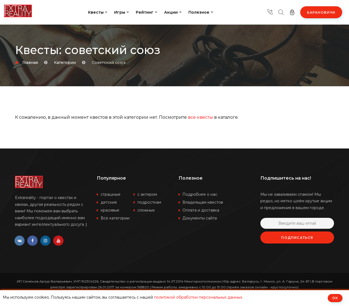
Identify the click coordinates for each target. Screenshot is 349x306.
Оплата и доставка (200, 210)
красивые (110, 210)
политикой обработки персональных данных (198, 297)
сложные (146, 210)
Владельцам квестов (202, 202)
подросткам (149, 202)
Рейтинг (145, 12)
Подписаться (297, 238)
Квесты (96, 12)
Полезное (198, 12)
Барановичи (321, 12)
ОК (335, 298)
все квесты (200, 117)
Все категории (115, 218)
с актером (147, 194)
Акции (171, 12)
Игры (119, 12)
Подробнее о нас (199, 194)
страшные (111, 194)
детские (109, 202)
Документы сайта (199, 218)
